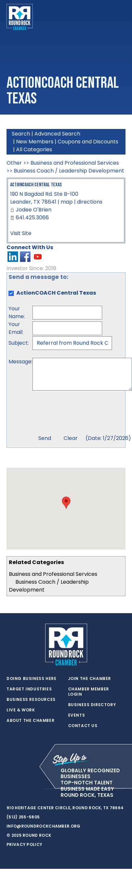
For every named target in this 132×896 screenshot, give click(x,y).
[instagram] (36, 789)
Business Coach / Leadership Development (69, 170)
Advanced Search (57, 133)
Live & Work (21, 710)
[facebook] (23, 789)
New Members (34, 141)
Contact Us (83, 725)
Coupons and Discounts (88, 141)
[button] (66, 503)
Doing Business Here (31, 678)
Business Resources (31, 699)
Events (76, 715)
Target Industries (29, 689)
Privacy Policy (24, 844)
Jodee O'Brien (33, 209)
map (67, 202)
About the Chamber (30, 720)
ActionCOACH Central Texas (36, 185)
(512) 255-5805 (23, 817)
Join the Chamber (89, 678)
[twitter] (10, 789)
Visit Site (20, 233)
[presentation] (82, 413)
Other (14, 163)
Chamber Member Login (88, 691)
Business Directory (92, 704)
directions (90, 202)
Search (21, 133)
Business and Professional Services (53, 574)
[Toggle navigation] (120, 17)
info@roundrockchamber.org (44, 826)
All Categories (34, 149)
